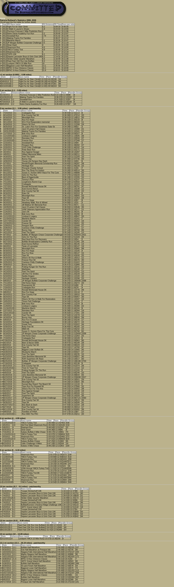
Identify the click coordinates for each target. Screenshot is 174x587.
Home (2, 18)
